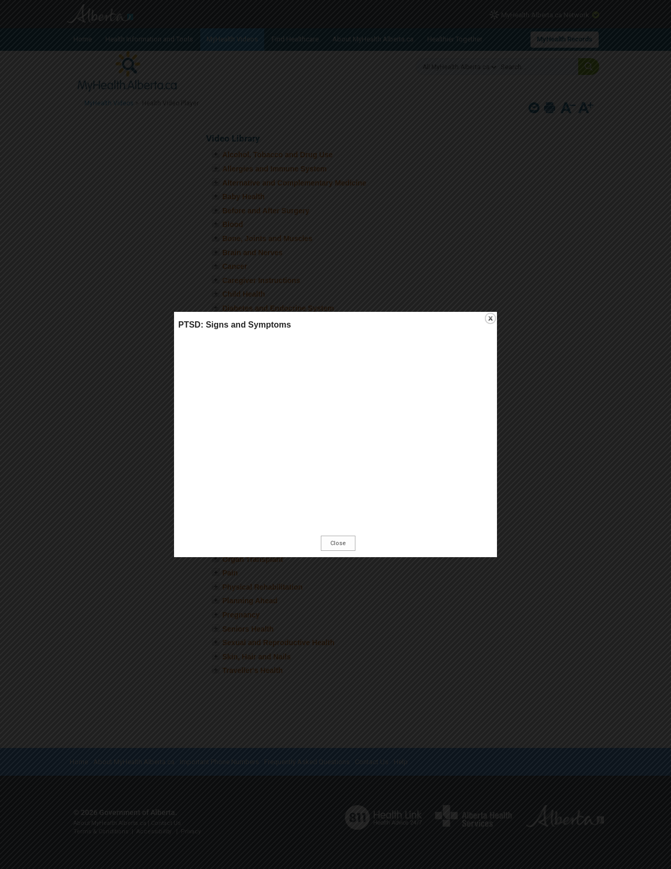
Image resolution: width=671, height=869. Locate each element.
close (490, 318)
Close (338, 543)
